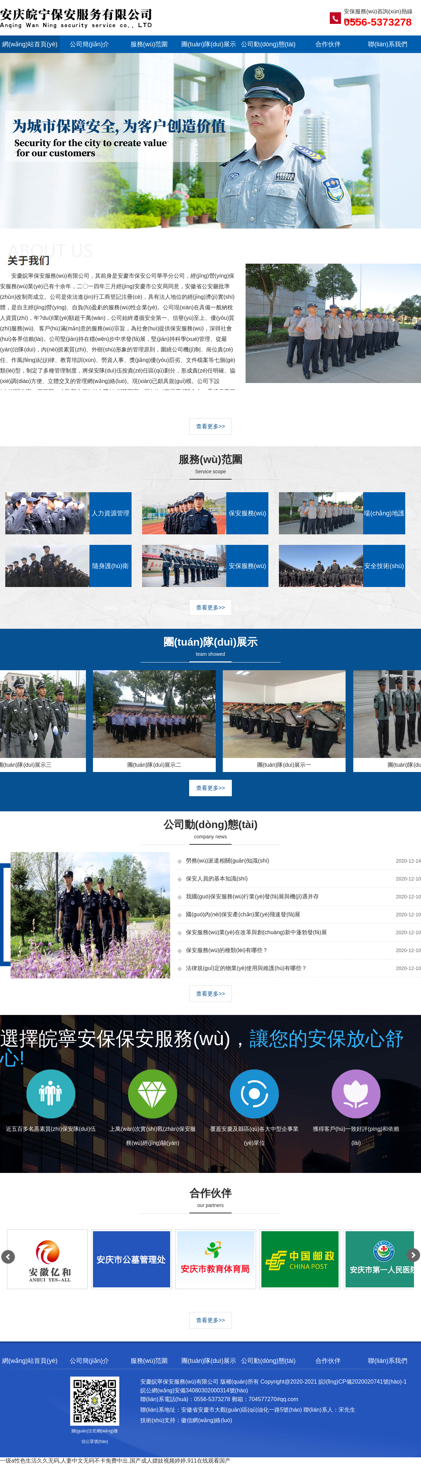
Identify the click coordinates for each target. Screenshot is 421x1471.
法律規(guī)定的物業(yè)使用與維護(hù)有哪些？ (246, 968)
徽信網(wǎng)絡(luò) (206, 1420)
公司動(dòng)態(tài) (268, 44)
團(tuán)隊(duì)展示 (208, 44)
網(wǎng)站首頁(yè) (30, 44)
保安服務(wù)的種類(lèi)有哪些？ (227, 950)
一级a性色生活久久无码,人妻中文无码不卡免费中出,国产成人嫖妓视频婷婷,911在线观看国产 (115, 1461)
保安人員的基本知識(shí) (217, 879)
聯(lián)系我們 (387, 44)
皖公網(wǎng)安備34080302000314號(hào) (194, 1390)
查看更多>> (210, 426)
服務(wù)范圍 (149, 44)
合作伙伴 (328, 44)
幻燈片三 (210, 158)
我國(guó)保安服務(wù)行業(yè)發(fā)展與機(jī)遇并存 (252, 896)
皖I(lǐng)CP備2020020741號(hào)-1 (363, 1382)
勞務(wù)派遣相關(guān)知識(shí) (227, 861)
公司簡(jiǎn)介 (89, 44)
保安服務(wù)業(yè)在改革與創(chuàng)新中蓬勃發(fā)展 (256, 932)
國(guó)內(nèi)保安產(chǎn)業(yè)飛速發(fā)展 (243, 914)
